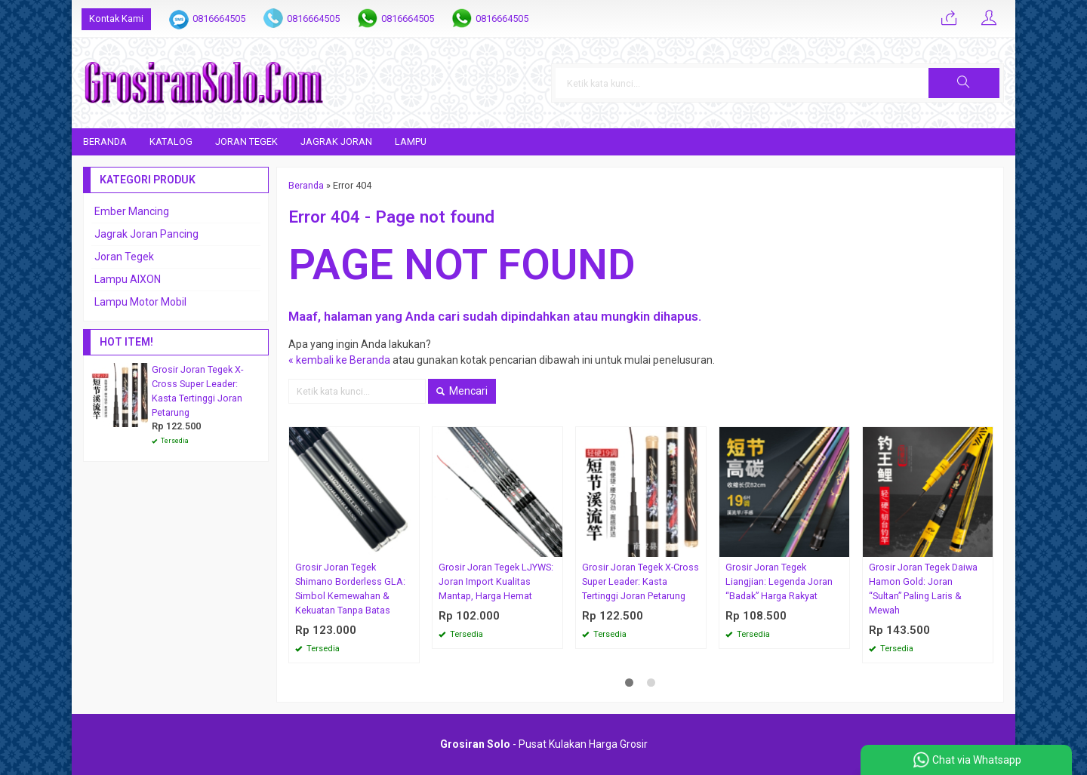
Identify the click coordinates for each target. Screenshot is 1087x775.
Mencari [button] (462, 391)
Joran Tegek (246, 141)
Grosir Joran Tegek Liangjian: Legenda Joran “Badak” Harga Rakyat (779, 581)
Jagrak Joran (336, 141)
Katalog (170, 141)
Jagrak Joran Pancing (146, 234)
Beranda (105, 141)
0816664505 (218, 18)
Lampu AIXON (127, 279)
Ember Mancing (131, 211)
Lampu (410, 141)
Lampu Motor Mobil (140, 302)
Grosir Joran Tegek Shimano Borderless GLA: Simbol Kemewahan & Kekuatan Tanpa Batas (350, 588)
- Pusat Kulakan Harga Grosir (544, 744)
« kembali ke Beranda (339, 360)
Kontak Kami (116, 18)
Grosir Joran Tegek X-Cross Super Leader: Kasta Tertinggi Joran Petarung (640, 581)
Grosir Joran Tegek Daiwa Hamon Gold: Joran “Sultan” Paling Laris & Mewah (923, 588)
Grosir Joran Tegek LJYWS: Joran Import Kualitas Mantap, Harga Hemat (496, 581)
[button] (963, 83)
